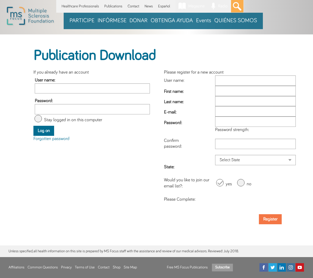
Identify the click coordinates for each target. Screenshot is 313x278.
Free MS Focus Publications (187, 267)
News (149, 6)
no (249, 184)
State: (169, 167)
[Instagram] (290, 267)
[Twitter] (272, 267)
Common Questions (43, 267)
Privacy (66, 267)
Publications (113, 6)
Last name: (174, 102)
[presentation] (255, 199)
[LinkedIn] (281, 267)
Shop (116, 267)
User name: (45, 80)
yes (229, 184)
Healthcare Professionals (80, 6)
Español (164, 6)
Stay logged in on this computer (73, 120)
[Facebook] (263, 267)
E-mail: (170, 112)
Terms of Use (85, 267)
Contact (133, 6)
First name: (174, 91)
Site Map (130, 267)
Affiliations (16, 267)
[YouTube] (299, 267)
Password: (44, 100)
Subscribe (222, 267)
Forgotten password (51, 138)
